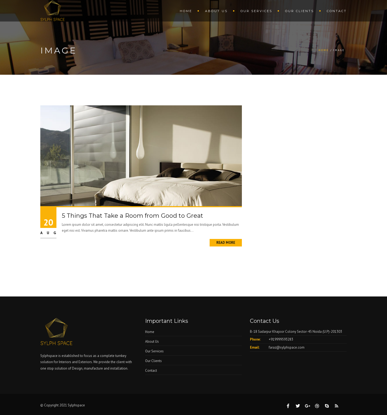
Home (186, 11)
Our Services (256, 11)
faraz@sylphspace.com (286, 347)
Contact (337, 11)
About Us (216, 11)
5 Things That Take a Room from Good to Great (132, 215)
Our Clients (299, 11)
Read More (225, 242)
